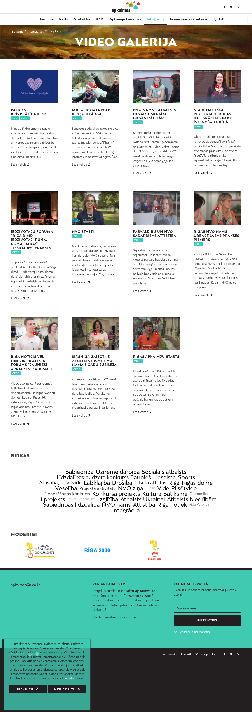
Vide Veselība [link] (199, 504)
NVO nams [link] (116, 504)
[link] (250, 19)
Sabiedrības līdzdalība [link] (71, 504)
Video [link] (24, 118)
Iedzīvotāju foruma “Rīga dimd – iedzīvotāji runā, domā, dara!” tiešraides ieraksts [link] (32, 240)
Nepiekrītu (65, 689)
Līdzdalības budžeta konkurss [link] (93, 477)
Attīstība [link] (144, 504)
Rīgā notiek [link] (172, 504)
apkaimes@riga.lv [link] (25, 585)
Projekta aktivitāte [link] (97, 488)
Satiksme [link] (176, 493)
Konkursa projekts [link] (116, 493)
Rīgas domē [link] (197, 482)
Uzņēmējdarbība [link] (118, 471)
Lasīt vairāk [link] (20, 164)
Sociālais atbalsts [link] (164, 471)
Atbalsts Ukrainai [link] (142, 499)
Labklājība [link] (97, 482)
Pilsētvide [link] (184, 488)
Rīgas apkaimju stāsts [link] (156, 356)
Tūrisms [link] (150, 488)
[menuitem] (46, 19)
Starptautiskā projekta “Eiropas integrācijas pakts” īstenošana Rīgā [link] (214, 116)
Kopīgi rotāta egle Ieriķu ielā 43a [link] (91, 112)
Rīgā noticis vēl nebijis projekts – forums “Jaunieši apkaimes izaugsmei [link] (31, 363)
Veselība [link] (66, 488)
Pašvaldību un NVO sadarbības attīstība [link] (154, 234)
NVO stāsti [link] (83, 231)
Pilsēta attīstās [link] (150, 482)
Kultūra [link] (151, 493)
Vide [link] (163, 488)
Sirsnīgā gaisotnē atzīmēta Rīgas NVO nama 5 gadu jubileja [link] (94, 361)
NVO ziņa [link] (130, 488)
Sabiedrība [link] (80, 471)
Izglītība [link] (108, 499)
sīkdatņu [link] (69, 678)
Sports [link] (186, 477)
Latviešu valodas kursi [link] (81, 499)
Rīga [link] (15, 118)
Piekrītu (25, 689)
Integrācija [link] (126, 510)
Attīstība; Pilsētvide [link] (60, 482)
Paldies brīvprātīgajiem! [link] (28, 112)
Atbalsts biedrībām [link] (192, 499)
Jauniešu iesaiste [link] (153, 477)
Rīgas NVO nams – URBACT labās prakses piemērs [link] (216, 236)
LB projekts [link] (50, 499)
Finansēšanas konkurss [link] (67, 494)
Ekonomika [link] (199, 493)
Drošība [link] (122, 482)
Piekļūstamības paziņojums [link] (114, 617)
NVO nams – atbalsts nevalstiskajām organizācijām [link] (154, 114)
